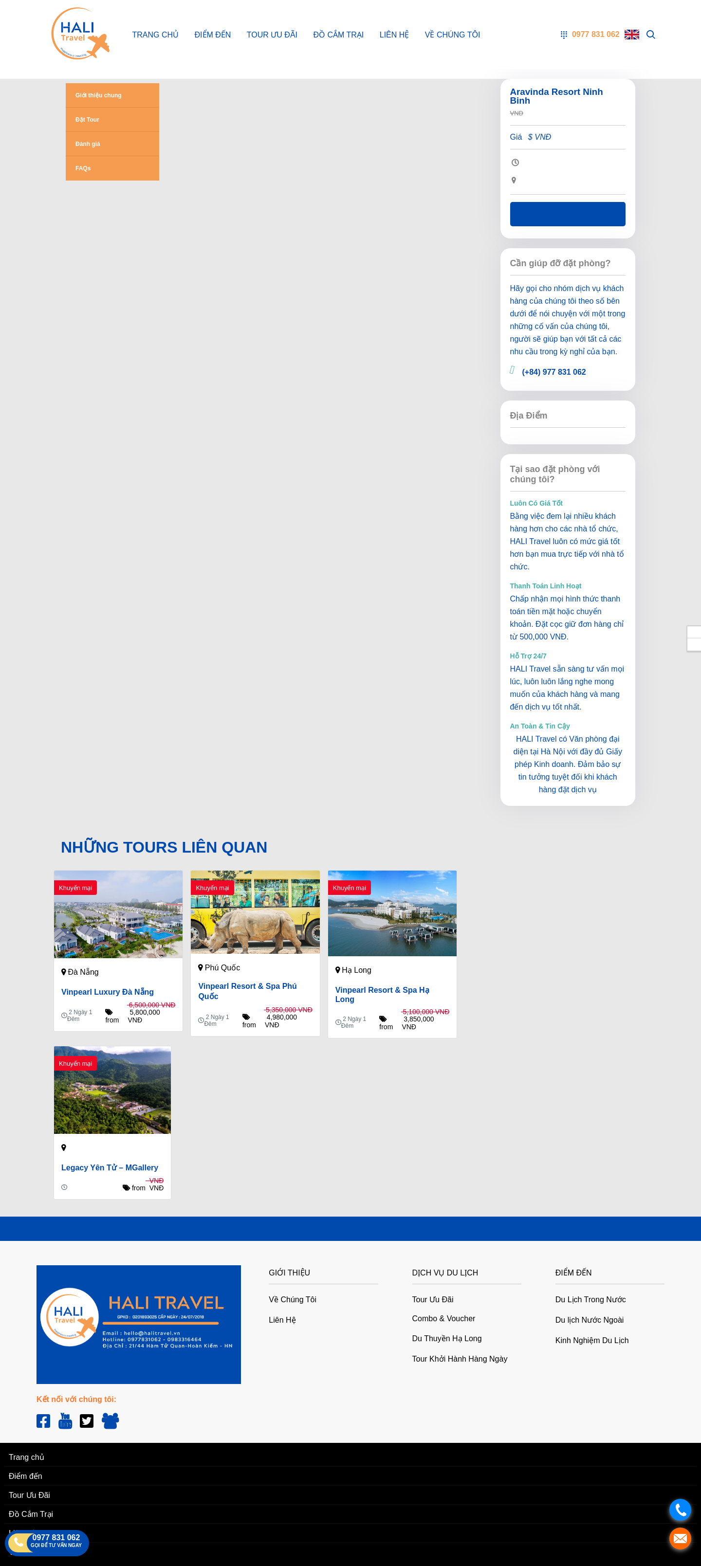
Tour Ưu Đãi (272, 35)
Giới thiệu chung (98, 95)
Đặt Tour (87, 119)
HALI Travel (530, 541)
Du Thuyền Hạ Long (447, 1338)
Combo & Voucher (444, 1318)
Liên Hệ (394, 35)
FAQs (83, 168)
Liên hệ (567, 214)
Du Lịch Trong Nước (590, 1299)
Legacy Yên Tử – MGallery (109, 1168)
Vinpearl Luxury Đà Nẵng (107, 992)
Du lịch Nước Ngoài (589, 1320)
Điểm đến (213, 35)
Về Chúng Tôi (452, 35)
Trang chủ (155, 35)
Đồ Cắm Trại (338, 35)
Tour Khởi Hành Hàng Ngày (460, 1359)
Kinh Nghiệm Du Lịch (592, 1340)
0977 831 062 (56, 1537)
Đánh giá (87, 144)
